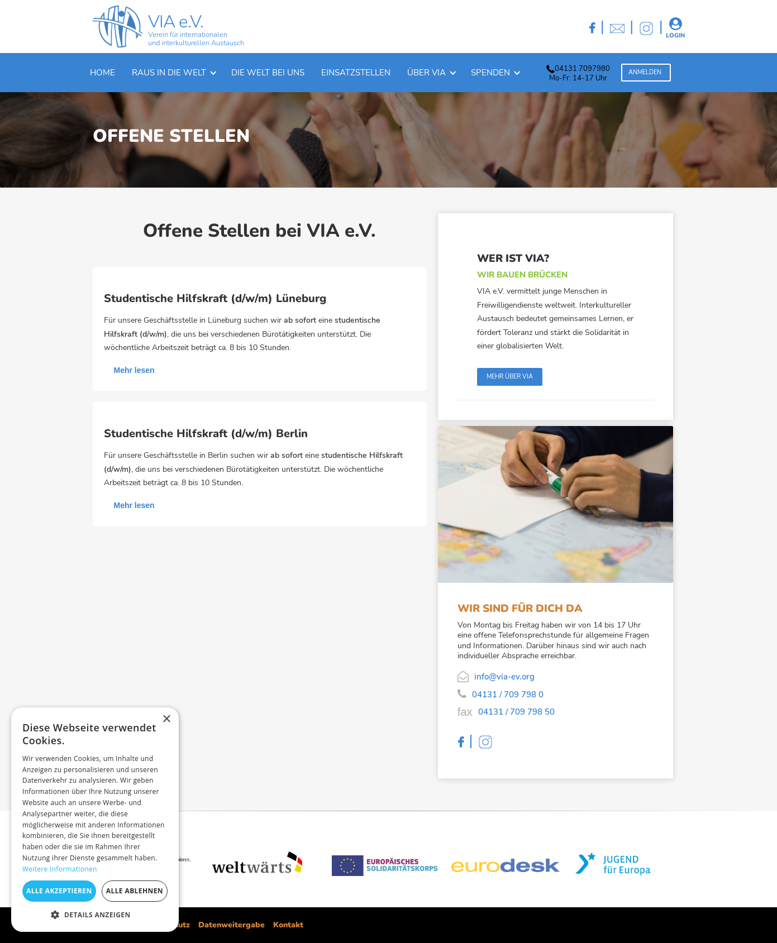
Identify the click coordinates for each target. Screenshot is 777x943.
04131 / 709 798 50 (516, 711)
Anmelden (644, 72)
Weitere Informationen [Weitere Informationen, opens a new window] (59, 869)
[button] (173, 72)
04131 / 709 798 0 (508, 694)
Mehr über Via (510, 376)
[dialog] (95, 819)
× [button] (166, 719)
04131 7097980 (582, 69)
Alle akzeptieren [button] (59, 891)
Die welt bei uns (267, 72)
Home (102, 72)
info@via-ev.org (504, 676)
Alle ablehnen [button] (134, 891)
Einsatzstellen (355, 72)
